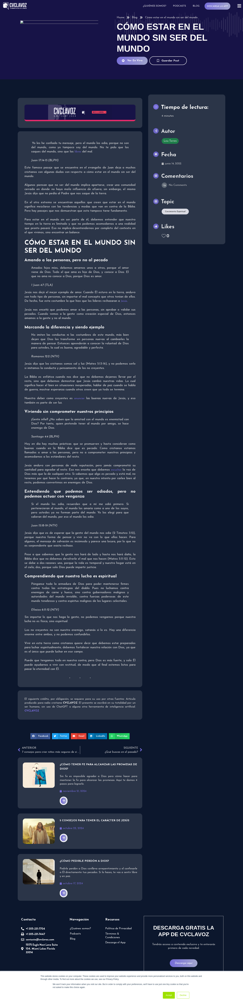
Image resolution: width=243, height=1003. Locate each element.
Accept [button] (169, 995)
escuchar (116, 469)
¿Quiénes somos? (155, 6)
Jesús (124, 300)
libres (67, 151)
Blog (197, 6)
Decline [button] (183, 995)
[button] (41, 736)
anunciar (78, 398)
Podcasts (180, 6)
